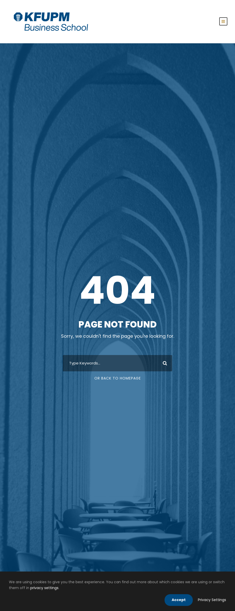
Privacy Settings (212, 599)
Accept (179, 599)
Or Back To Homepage (117, 378)
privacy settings (44, 587)
